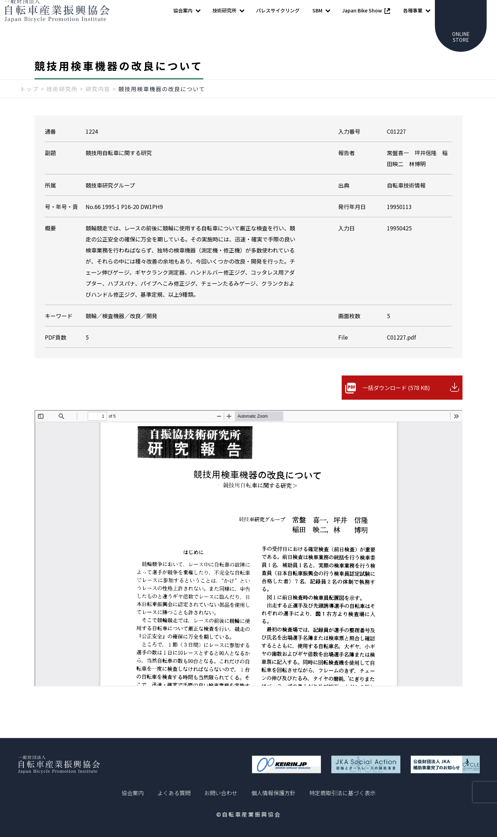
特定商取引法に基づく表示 (342, 793)
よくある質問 (174, 793)
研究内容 (98, 102)
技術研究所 (62, 102)
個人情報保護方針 (273, 793)
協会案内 (132, 793)
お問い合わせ (220, 793)
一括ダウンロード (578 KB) (396, 401)
